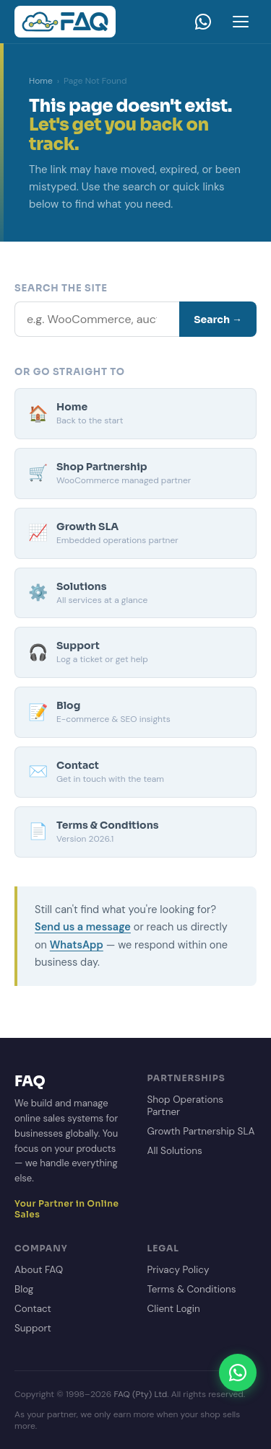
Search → (218, 319)
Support (32, 1328)
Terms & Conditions (191, 1289)
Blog (23, 1289)
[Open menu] (241, 22)
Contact (32, 1309)
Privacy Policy (178, 1270)
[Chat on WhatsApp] (238, 1372)
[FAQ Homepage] (65, 22)
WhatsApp (76, 944)
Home (41, 81)
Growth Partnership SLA (201, 1131)
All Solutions (174, 1151)
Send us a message (83, 926)
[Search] (96, 319)
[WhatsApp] (203, 22)
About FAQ (38, 1270)
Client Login (173, 1309)
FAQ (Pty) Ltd (140, 1394)
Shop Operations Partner (185, 1105)
